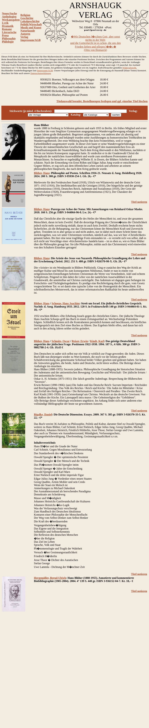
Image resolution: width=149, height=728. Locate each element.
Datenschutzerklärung (40, 73)
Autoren (25, 33)
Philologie (8, 41)
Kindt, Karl (97, 341)
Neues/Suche (9, 13)
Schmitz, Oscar (61, 341)
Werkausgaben (11, 19)
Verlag (24, 36)
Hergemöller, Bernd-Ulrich (50, 577)
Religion (25, 15)
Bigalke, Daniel (43, 414)
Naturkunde (27, 30)
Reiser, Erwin (80, 341)
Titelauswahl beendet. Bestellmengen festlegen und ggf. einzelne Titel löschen (102, 101)
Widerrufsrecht (129, 67)
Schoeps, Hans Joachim (65, 303)
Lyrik (5, 22)
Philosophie (9, 38)
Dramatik (8, 26)
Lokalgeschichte (29, 21)
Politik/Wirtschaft (31, 24)
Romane (7, 29)
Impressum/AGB (30, 40)
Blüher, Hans (41, 173)
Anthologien (9, 16)
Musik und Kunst (30, 27)
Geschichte (26, 18)
